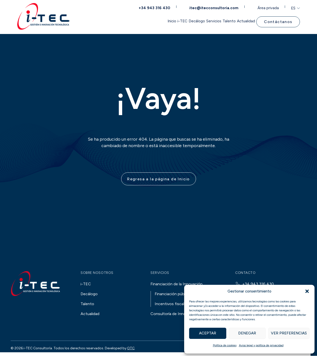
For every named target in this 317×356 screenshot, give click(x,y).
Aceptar (207, 333)
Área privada (268, 6)
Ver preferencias (289, 333)
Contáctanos (279, 21)
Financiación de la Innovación (176, 284)
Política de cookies (224, 345)
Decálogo (171, 21)
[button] (307, 291)
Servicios (196, 21)
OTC (131, 349)
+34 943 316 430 (159, 6)
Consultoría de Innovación (174, 314)
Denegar (247, 333)
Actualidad (244, 21)
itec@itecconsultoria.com (216, 6)
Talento (220, 21)
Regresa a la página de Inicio (158, 179)
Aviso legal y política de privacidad (261, 345)
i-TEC (149, 21)
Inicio (131, 21)
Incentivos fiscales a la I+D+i (180, 304)
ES (293, 7)
